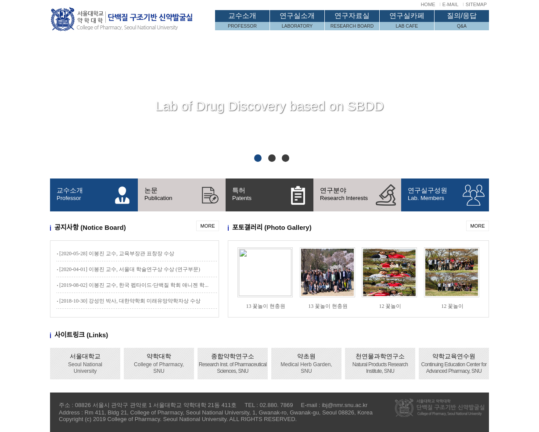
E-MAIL (450, 4)
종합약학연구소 (232, 364)
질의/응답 (462, 21)
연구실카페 (407, 21)
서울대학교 (85, 364)
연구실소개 (297, 21)
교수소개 (242, 21)
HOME (428, 4)
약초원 (306, 364)
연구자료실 (352, 21)
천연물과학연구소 (380, 364)
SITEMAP (476, 4)
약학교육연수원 (453, 364)
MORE (208, 225)
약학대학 (159, 364)
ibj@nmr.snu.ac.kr (344, 405)
